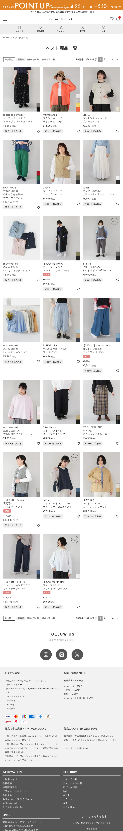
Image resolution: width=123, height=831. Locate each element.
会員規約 (7, 795)
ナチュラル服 (70, 779)
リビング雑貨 (70, 787)
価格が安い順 (33, 59)
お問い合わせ (9, 803)
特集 (65, 803)
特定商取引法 (9, 787)
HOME (6, 38)
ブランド (68, 799)
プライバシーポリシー (14, 791)
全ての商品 (69, 807)
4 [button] (113, 59)
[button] (117, 59)
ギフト (66, 795)
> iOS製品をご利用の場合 (17, 826)
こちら (67, 748)
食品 (65, 791)
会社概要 (7, 783)
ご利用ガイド (9, 779)
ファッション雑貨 (72, 783)
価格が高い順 (48, 59)
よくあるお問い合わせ (14, 807)
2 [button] (104, 59)
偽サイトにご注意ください (17, 799)
